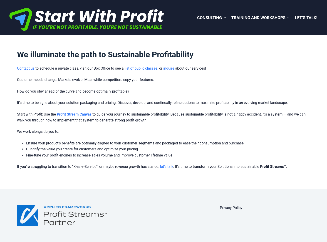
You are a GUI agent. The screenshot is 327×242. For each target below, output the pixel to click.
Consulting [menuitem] (212, 17)
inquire (168, 68)
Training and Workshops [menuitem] (260, 17)
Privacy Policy (231, 208)
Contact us (26, 68)
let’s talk (166, 166)
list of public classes (141, 68)
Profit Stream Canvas (74, 114)
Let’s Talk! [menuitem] (306, 17)
